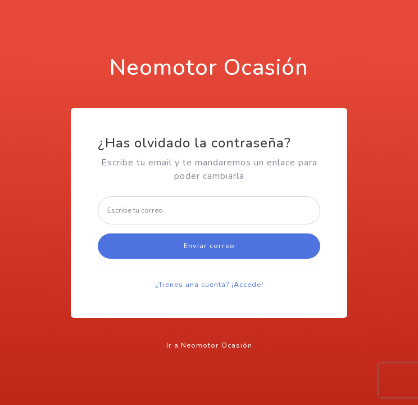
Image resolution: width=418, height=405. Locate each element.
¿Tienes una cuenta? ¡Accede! (209, 285)
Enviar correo (209, 246)
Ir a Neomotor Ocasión (209, 345)
